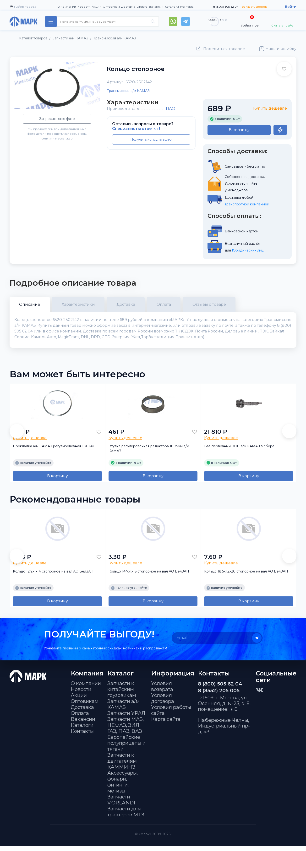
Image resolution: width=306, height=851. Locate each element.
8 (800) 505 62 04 (226, 6)
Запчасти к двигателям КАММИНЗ (122, 766)
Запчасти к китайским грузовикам (121, 694)
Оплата (142, 6)
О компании (66, 6)
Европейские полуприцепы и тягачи (126, 748)
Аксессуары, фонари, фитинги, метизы (122, 787)
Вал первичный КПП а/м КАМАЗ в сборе (239, 451)
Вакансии (156, 6)
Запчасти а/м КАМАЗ (123, 709)
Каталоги (172, 6)
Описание (29, 304)
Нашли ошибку (281, 48)
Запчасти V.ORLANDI (121, 805)
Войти (290, 7)
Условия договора (162, 703)
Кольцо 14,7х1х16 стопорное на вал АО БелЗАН (149, 576)
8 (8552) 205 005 (219, 695)
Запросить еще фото (57, 119)
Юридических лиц (247, 250)
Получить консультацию (151, 139)
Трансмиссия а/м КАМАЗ (128, 91)
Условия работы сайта (171, 715)
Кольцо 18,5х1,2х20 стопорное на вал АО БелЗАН (246, 576)
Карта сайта (165, 724)
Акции (96, 6)
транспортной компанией (247, 204)
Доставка (128, 6)
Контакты (187, 6)
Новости (83, 6)
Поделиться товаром (224, 49)
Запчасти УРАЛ (126, 718)
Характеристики (78, 304)
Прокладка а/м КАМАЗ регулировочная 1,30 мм (53, 451)
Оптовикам (111, 6)
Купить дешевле (270, 108)
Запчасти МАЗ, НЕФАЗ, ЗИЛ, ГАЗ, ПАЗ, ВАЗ (125, 730)
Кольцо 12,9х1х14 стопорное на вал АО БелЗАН (53, 576)
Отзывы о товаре (209, 304)
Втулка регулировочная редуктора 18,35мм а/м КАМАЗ (149, 453)
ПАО (170, 108)
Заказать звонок (254, 6)
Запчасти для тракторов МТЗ (125, 817)
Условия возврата (162, 691)
